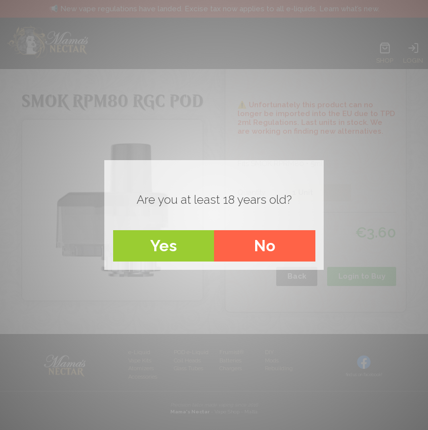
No (264, 246)
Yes (163, 246)
